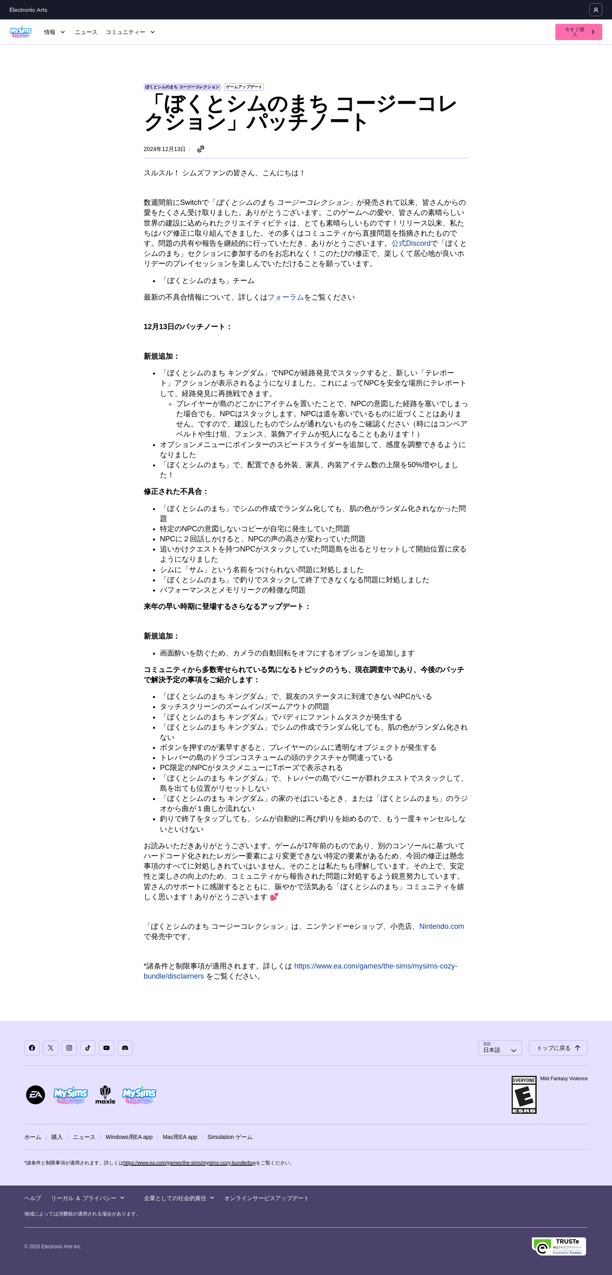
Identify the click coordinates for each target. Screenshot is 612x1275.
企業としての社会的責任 (179, 1198)
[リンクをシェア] (201, 149)
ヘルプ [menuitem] (32, 1198)
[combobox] (500, 1048)
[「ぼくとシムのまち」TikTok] (88, 1048)
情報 (55, 32)
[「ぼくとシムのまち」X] (50, 1048)
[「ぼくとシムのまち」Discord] (125, 1048)
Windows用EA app (129, 1137)
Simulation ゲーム (230, 1137)
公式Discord (411, 243)
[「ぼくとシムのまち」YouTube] (106, 1048)
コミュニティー (131, 32)
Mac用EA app (180, 1137)
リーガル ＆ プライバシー (88, 1198)
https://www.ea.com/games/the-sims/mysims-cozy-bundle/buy (189, 1163)
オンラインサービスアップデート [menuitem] (266, 1198)
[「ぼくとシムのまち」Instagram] (69, 1048)
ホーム (32, 1137)
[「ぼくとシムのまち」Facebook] (32, 1048)
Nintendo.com (441, 926)
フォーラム (286, 297)
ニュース (86, 32)
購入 (57, 1137)
